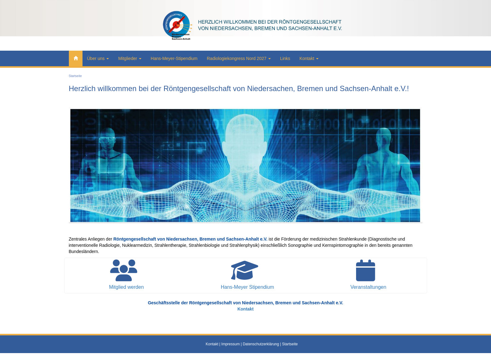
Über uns (98, 58)
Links (285, 58)
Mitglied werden (126, 287)
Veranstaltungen (368, 287)
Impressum (230, 344)
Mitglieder (129, 58)
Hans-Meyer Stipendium (247, 287)
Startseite (75, 76)
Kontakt (309, 58)
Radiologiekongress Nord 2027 (239, 58)
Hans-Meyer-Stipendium (174, 58)
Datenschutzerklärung (261, 344)
